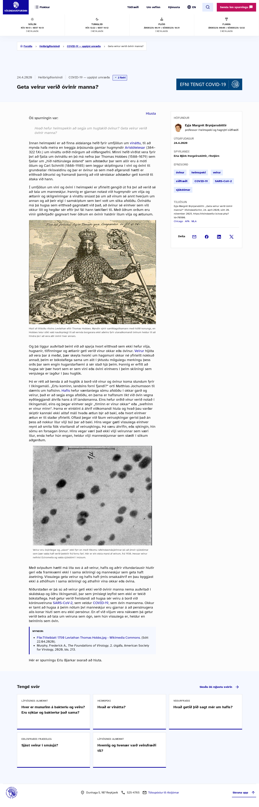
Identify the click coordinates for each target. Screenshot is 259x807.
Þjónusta (174, 7)
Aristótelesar (135, 147)
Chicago (178, 221)
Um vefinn (153, 7)
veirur (217, 172)
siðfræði (181, 181)
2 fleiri (119, 77)
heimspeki (198, 172)
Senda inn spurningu (236, 7)
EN (194, 7)
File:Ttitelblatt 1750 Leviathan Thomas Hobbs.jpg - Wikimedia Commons (88, 638)
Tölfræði (133, 7)
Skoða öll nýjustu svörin (219, 687)
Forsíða (28, 46)
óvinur (180, 172)
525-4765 (133, 792)
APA (187, 221)
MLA (194, 221)
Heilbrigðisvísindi (50, 46)
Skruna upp (244, 792)
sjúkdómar (183, 190)
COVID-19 (100, 603)
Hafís (66, 390)
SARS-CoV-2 (63, 603)
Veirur (139, 351)
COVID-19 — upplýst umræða (84, 46)
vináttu (135, 143)
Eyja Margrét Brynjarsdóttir (206, 125)
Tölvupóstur (163, 792)
